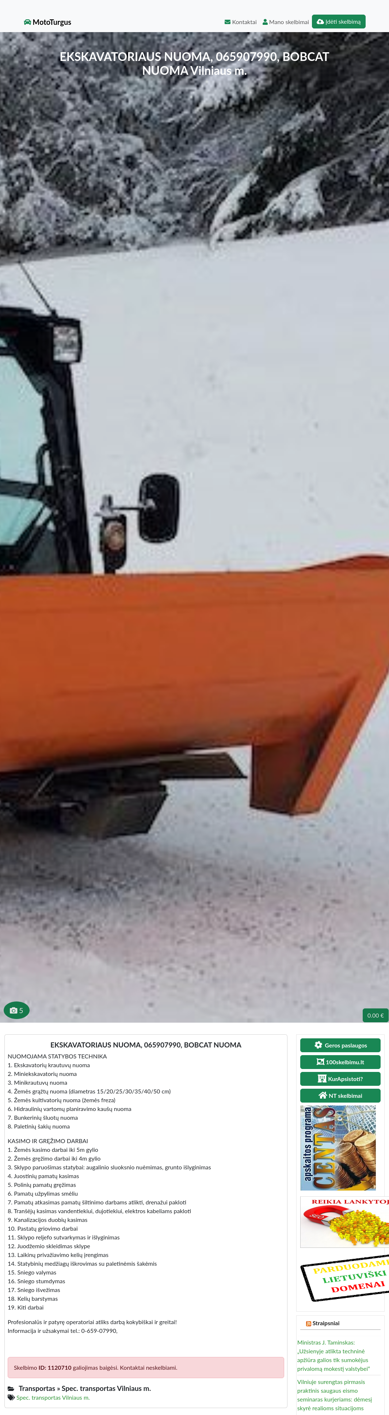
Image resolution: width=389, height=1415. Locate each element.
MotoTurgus (48, 22)
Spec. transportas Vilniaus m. (53, 1397)
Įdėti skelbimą (339, 21)
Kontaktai (240, 21)
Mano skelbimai (286, 21)
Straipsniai (326, 1322)
